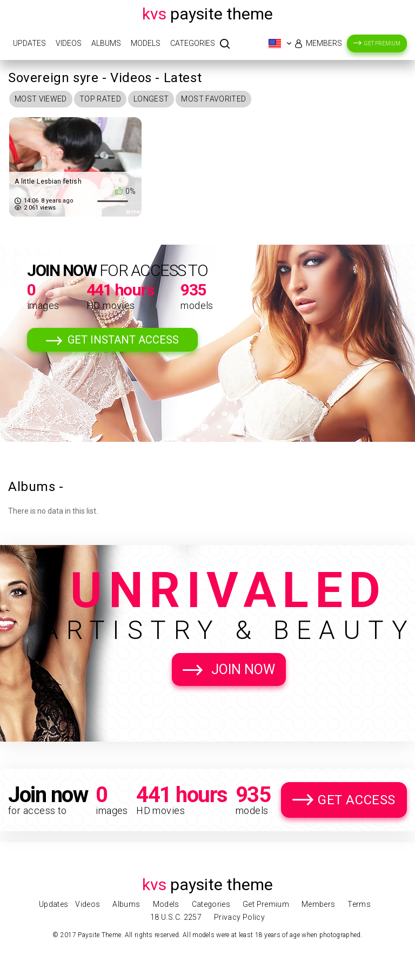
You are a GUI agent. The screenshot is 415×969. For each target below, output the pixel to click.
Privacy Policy (239, 917)
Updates (29, 43)
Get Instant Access (123, 339)
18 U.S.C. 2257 (176, 917)
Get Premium (382, 43)
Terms (359, 904)
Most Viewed (41, 99)
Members (324, 43)
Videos (69, 43)
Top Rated (100, 99)
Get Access (357, 800)
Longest (151, 99)
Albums (106, 43)
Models (145, 43)
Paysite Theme (207, 13)
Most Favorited (213, 99)
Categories (192, 43)
